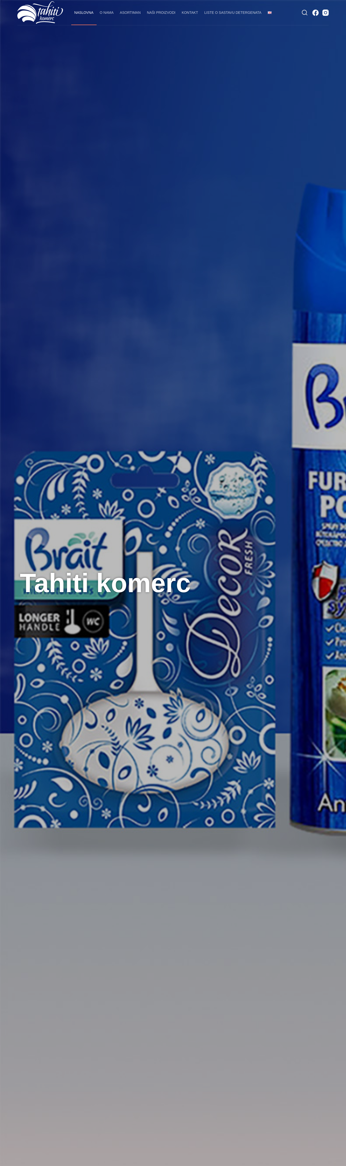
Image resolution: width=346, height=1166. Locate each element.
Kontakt (190, 13)
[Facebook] (315, 13)
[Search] (304, 12)
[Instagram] (325, 13)
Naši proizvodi (161, 13)
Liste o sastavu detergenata (232, 13)
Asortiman (130, 13)
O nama (106, 13)
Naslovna (83, 13)
